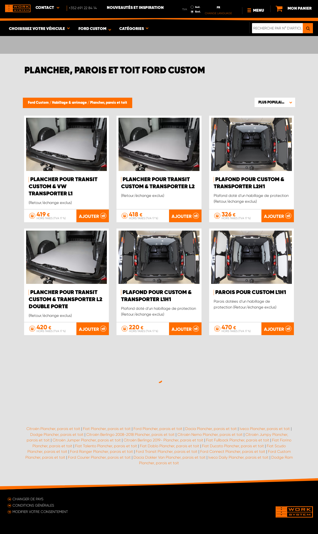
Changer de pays (27, 499)
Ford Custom (38, 103)
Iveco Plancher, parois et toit (265, 428)
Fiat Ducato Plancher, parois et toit (233, 446)
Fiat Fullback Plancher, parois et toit (237, 440)
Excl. (198, 11)
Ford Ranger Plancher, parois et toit (101, 451)
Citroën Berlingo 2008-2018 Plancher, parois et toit (130, 434)
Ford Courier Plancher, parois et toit (99, 457)
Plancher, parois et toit (108, 103)
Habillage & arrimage (70, 103)
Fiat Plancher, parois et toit (107, 428)
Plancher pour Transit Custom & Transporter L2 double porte (65, 299)
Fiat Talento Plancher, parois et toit (106, 446)
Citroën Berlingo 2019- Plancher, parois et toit (163, 440)
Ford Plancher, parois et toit (157, 428)
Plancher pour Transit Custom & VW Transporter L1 (63, 187)
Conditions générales (33, 505)
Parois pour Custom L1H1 (250, 292)
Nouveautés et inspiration (135, 8)
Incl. (197, 7)
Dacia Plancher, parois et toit (211, 428)
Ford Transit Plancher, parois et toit (166, 451)
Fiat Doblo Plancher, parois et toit (169, 446)
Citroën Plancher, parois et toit (53, 428)
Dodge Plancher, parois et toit (56, 434)
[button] (275, 102)
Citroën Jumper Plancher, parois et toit (87, 440)
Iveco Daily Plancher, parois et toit (238, 457)
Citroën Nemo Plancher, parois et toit (210, 434)
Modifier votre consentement (40, 512)
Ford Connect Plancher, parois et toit (232, 451)
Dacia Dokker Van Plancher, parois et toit (169, 457)
